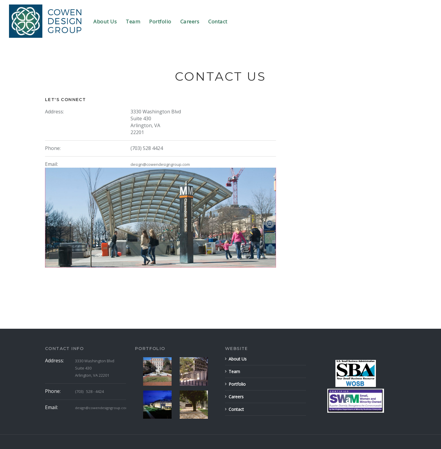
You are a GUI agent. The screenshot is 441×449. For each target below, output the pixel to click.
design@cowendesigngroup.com (160, 164)
